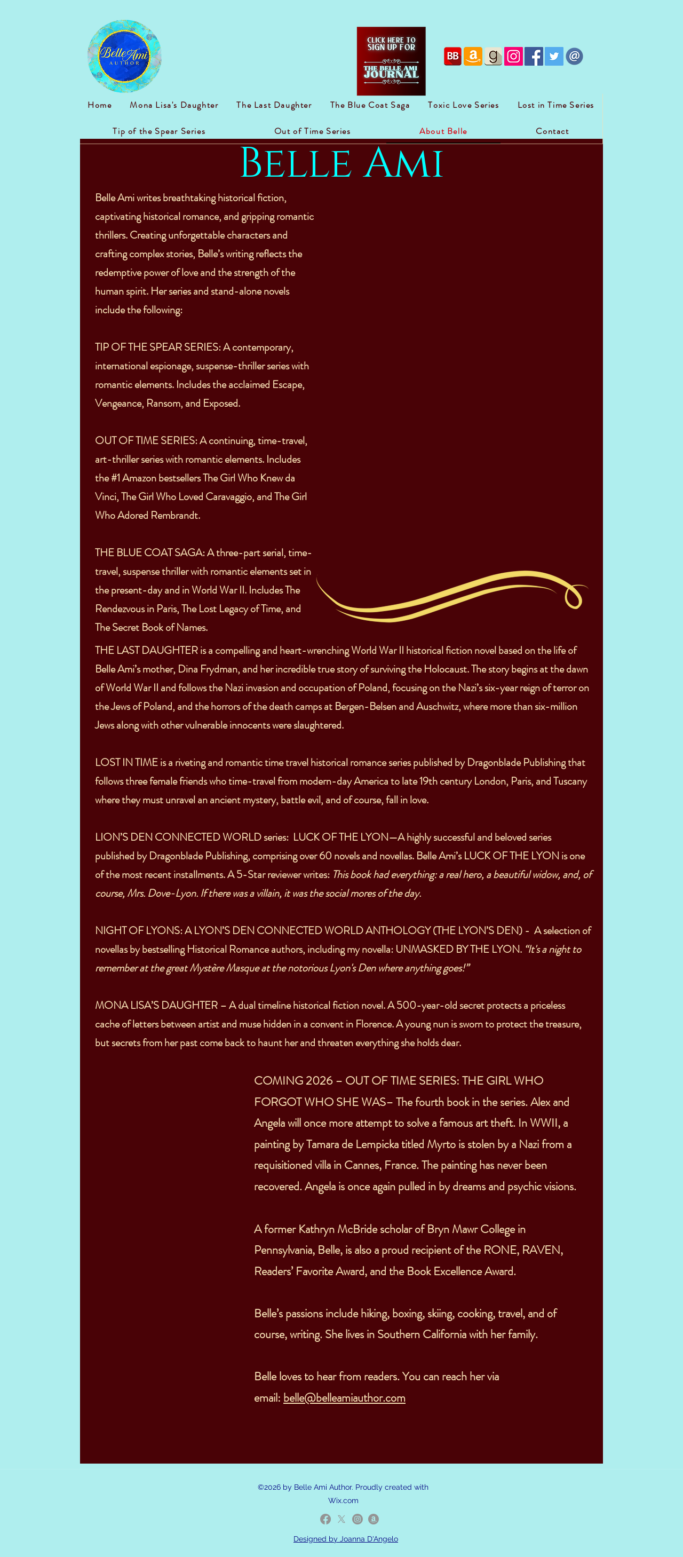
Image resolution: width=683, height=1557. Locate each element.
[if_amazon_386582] (473, 56)
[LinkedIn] (357, 1519)
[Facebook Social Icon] (534, 56)
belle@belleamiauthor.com (344, 1397)
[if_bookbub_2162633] (452, 56)
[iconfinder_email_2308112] (574, 56)
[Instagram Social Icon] (513, 56)
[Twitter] (341, 1519)
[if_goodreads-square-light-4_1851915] (493, 56)
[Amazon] (373, 1519)
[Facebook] (325, 1519)
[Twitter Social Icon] (554, 56)
